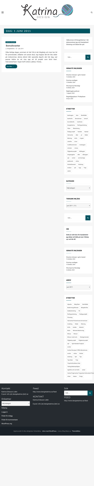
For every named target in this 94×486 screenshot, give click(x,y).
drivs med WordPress (49, 431)
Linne (75, 141)
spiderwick (70, 161)
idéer (77, 135)
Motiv (68, 330)
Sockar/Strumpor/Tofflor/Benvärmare (77, 350)
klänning (69, 138)
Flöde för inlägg (7, 416)
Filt (79, 311)
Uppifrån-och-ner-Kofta (73, 370)
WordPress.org (6, 424)
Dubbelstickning (71, 311)
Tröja (85, 167)
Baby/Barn (77, 304)
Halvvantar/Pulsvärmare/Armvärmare (77, 320)
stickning (69, 356)
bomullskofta (70, 122)
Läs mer (10, 66)
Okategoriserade (84, 337)
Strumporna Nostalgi (73, 86)
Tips (80, 356)
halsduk (80, 131)
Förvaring (69, 317)
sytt (75, 167)
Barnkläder (84, 115)
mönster (69, 148)
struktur (69, 167)
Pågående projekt (72, 151)
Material (81, 327)
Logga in (4, 412)
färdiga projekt (71, 131)
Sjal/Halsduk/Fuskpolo (78, 343)
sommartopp (81, 158)
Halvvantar (70, 135)
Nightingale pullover (72, 91)
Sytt (76, 356)
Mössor (76, 334)
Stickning (80, 164)
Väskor (75, 376)
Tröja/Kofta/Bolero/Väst (73, 363)
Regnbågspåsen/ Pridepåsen (75, 96)
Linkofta (69, 141)
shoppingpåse (71, 154)
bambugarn (70, 115)
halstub (86, 131)
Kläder (76, 324)
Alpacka (69, 304)
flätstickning (76, 128)
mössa (76, 148)
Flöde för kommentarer (9, 420)
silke (78, 154)
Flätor (68, 128)
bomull (86, 118)
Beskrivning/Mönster (72, 307)
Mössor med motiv (72, 337)
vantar (69, 171)
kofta (75, 138)
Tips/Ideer (70, 360)
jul (81, 135)
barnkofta (69, 118)
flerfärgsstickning (82, 125)
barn (77, 115)
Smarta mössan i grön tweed (75, 75)
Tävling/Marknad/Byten (73, 366)
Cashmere (79, 122)
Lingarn (82, 138)
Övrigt (81, 376)
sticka (77, 161)
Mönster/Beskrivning (78, 330)
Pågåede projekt (71, 340)
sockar (69, 347)
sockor (73, 158)
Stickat (81, 353)
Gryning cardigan (71, 80)
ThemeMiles (76, 431)
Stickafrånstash (71, 164)
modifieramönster (72, 145)
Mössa (69, 334)
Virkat (68, 376)
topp (80, 167)
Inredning (69, 324)
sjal (68, 158)
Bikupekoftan (84, 307)
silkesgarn (85, 154)
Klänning (83, 324)
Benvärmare (78, 118)
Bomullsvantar (13, 45)
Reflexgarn (82, 151)
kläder (86, 135)
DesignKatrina (11, 48)
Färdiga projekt (10, 42)
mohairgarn (82, 145)
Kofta (68, 327)
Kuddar (75, 327)
